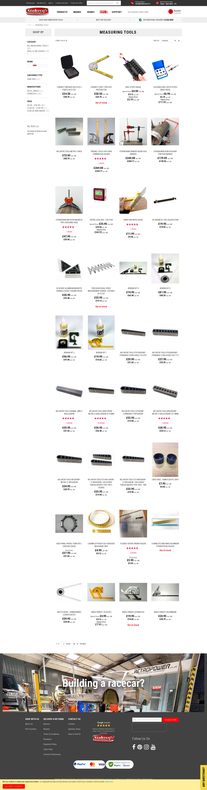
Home (29, 25)
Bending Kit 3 (165, 288)
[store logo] (37, 11)
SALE (103, 12)
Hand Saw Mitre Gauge (133, 220)
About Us (29, 724)
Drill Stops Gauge (133, 87)
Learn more (109, 782)
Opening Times (74, 729)
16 (101, 423)
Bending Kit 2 (69, 353)
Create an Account (62, 3)
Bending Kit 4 (133, 288)
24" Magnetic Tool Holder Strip (165, 220)
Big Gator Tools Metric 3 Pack (69, 151)
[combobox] (104, 3)
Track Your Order (76, 3)
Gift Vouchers (30, 729)
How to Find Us (74, 734)
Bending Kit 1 (101, 353)
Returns (46, 729)
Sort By (156, 41)
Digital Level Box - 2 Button (101, 220)
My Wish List (41, 3)
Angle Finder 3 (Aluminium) (165, 612)
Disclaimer (47, 739)
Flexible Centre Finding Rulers (133, 544)
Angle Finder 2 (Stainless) (133, 612)
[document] (103, 785)
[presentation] (149, 727)
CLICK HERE (168, 20)
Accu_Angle (35, 91)
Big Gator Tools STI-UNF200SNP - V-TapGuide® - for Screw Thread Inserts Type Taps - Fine (133, 482)
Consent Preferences (52, 754)
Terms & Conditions (51, 734)
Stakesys (34, 94)
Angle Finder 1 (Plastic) (101, 612)
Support (117, 12)
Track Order (48, 749)
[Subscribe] (170, 720)
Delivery (46, 724)
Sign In (50, 3)
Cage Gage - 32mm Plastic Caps (165, 480)
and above (38, 111)
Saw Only (33, 79)
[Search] (117, 3)
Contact (71, 724)
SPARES (90, 12)
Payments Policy (50, 744)
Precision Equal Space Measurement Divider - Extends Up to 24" (101, 291)
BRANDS (77, 12)
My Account (30, 3)
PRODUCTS (62, 12)
